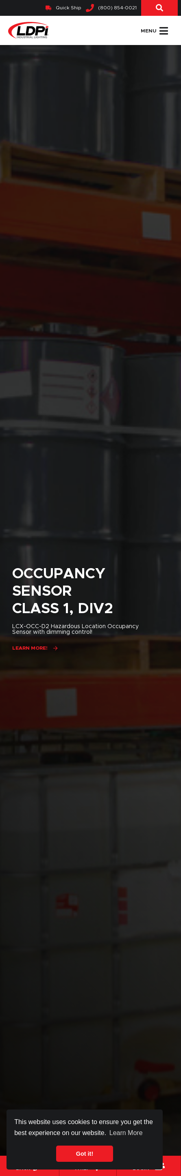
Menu (154, 31)
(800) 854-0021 (111, 8)
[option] (90, 610)
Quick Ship (63, 8)
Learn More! (30, 648)
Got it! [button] (84, 1153)
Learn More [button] (126, 1132)
